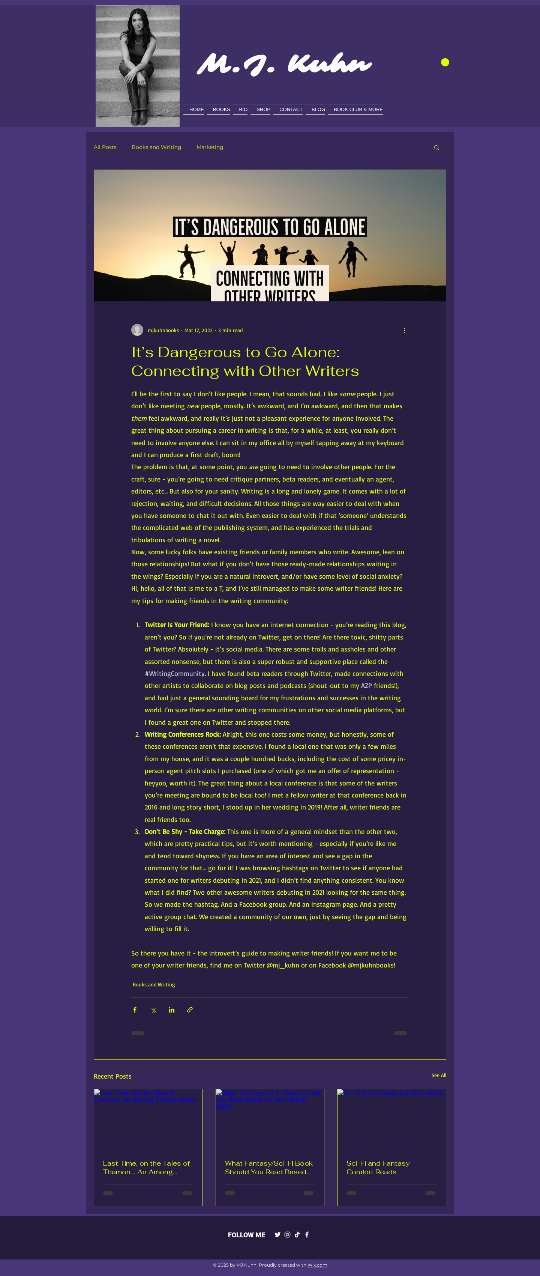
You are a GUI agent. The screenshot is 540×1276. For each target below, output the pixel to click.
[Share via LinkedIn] (171, 1009)
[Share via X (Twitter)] (153, 1009)
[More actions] (404, 329)
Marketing (210, 147)
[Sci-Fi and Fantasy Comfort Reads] (392, 1119)
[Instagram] (287, 1234)
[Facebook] (307, 1234)
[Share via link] (190, 1009)
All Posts (105, 147)
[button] (445, 62)
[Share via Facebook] (134, 1009)
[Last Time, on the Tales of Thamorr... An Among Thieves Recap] (148, 1119)
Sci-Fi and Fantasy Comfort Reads (378, 1167)
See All (439, 1075)
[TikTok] (297, 1234)
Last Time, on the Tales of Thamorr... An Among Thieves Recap (146, 1167)
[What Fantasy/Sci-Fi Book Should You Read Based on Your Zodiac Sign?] (270, 1119)
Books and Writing (157, 147)
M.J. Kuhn (283, 64)
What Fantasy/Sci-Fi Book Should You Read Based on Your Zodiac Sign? (269, 1167)
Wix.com (317, 1265)
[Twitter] (278, 1234)
